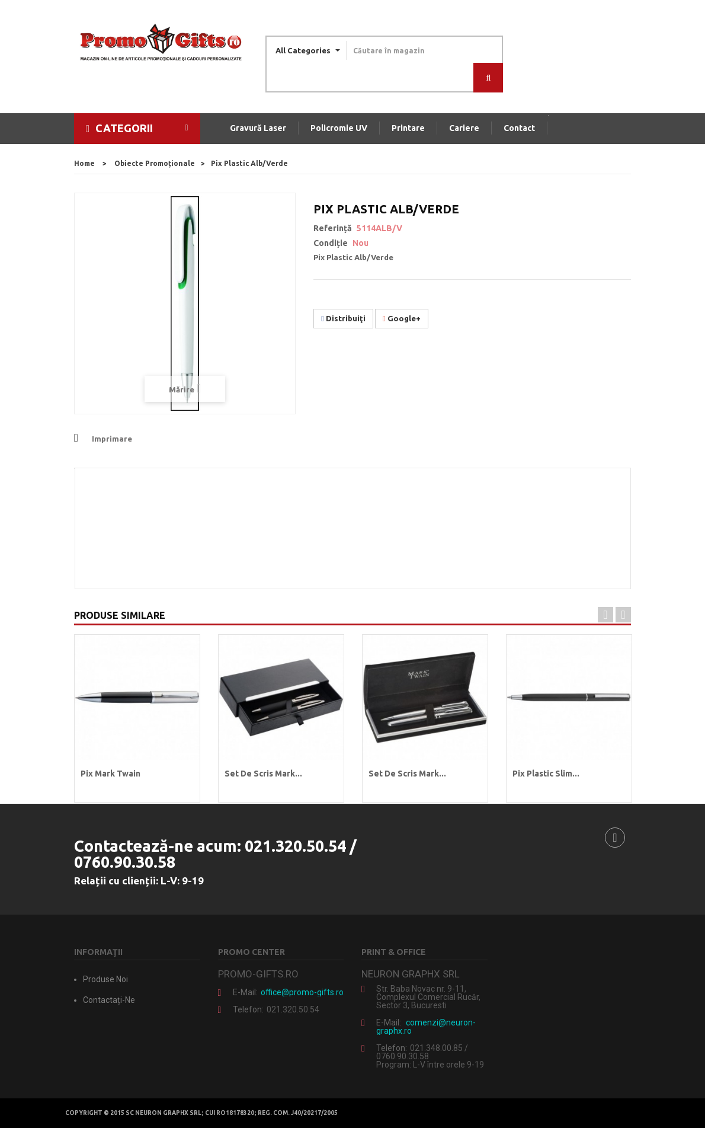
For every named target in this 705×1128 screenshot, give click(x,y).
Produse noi (105, 979)
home (84, 163)
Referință (332, 228)
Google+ (402, 318)
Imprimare (112, 438)
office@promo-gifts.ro (302, 992)
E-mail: (245, 992)
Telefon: (248, 1009)
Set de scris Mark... (263, 773)
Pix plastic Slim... (545, 773)
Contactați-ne (109, 1000)
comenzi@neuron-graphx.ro (426, 1027)
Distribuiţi (343, 318)
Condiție (330, 243)
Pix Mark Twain (110, 773)
